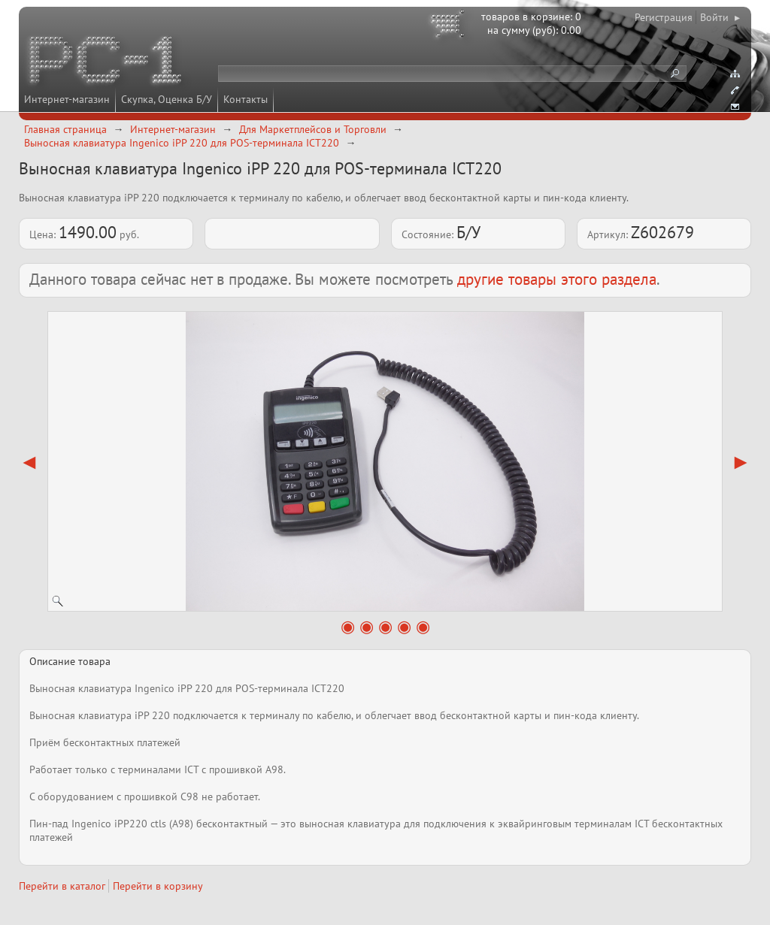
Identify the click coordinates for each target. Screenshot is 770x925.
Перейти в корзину (158, 886)
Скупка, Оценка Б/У (166, 99)
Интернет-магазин (67, 99)
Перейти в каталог (62, 886)
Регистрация (664, 17)
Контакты (245, 99)
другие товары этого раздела (556, 279)
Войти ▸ (720, 17)
